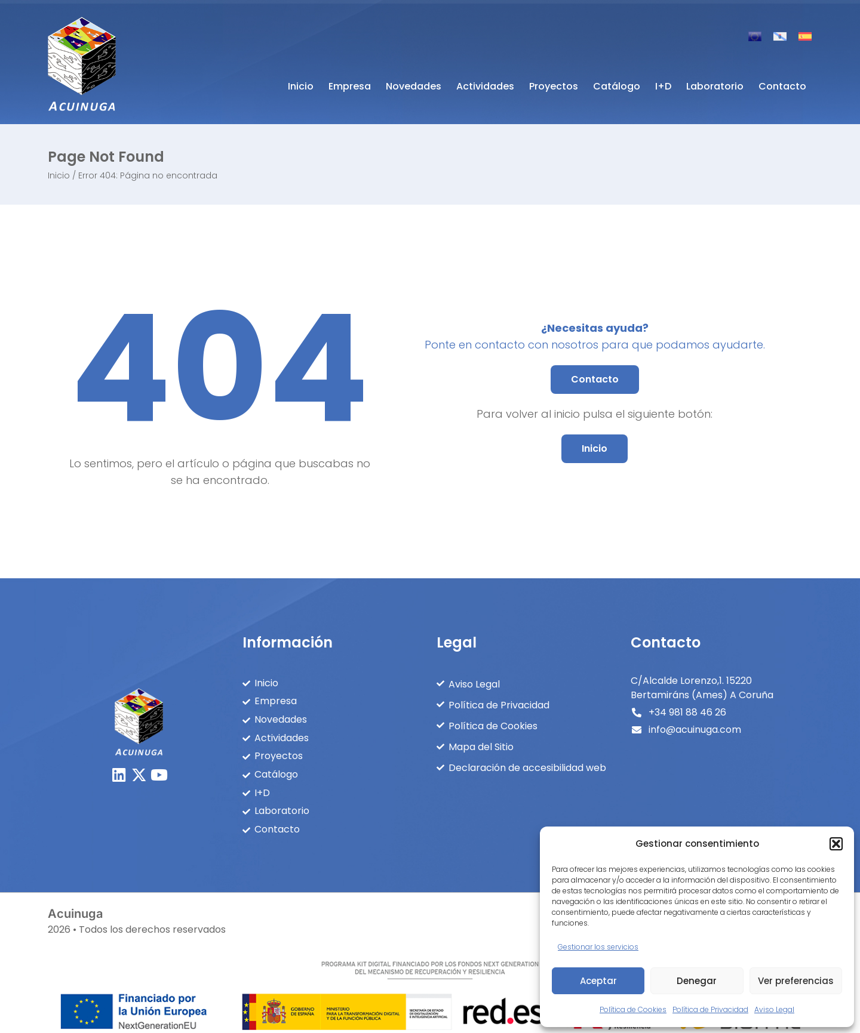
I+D (663, 86)
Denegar (697, 981)
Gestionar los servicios (598, 947)
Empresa (349, 86)
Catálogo (616, 86)
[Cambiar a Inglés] (754, 36)
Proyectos (553, 86)
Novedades (413, 86)
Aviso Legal (774, 1009)
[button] (836, 844)
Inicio (301, 86)
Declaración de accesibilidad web (527, 765)
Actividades (485, 86)
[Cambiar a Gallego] (780, 36)
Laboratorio (715, 86)
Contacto (782, 86)
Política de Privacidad (710, 1009)
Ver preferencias (796, 981)
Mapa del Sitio (481, 744)
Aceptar (598, 981)
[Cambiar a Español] (805, 36)
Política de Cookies (633, 1009)
